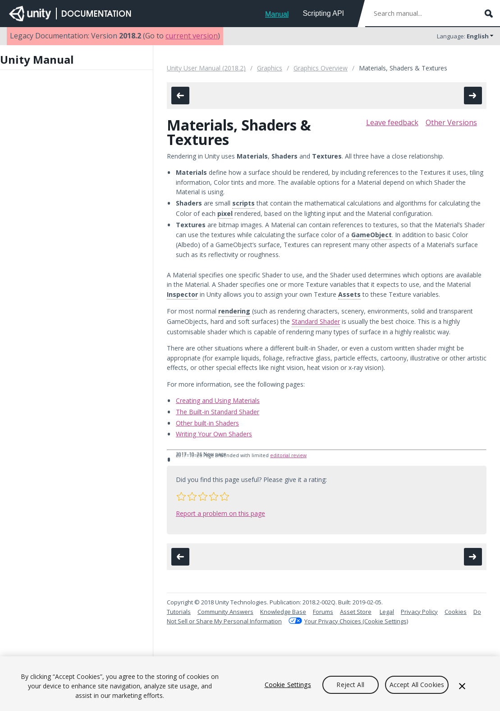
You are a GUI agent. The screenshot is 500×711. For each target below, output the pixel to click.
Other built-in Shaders (207, 423)
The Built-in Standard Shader (217, 411)
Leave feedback (392, 122)
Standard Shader (316, 321)
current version (191, 36)
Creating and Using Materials (218, 400)
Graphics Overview (321, 68)
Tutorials (179, 612)
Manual (277, 14)
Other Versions (451, 122)
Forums (323, 612)
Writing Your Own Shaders (214, 434)
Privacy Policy (419, 612)
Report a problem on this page (220, 513)
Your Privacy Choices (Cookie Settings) (356, 621)
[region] (250, 683)
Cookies (456, 612)
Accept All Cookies (417, 684)
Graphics (269, 68)
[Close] (462, 686)
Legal (387, 612)
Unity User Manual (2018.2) (206, 68)
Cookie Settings (288, 684)
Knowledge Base (283, 612)
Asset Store (356, 612)
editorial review (288, 455)
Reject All (350, 684)
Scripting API (323, 13)
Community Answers (225, 612)
